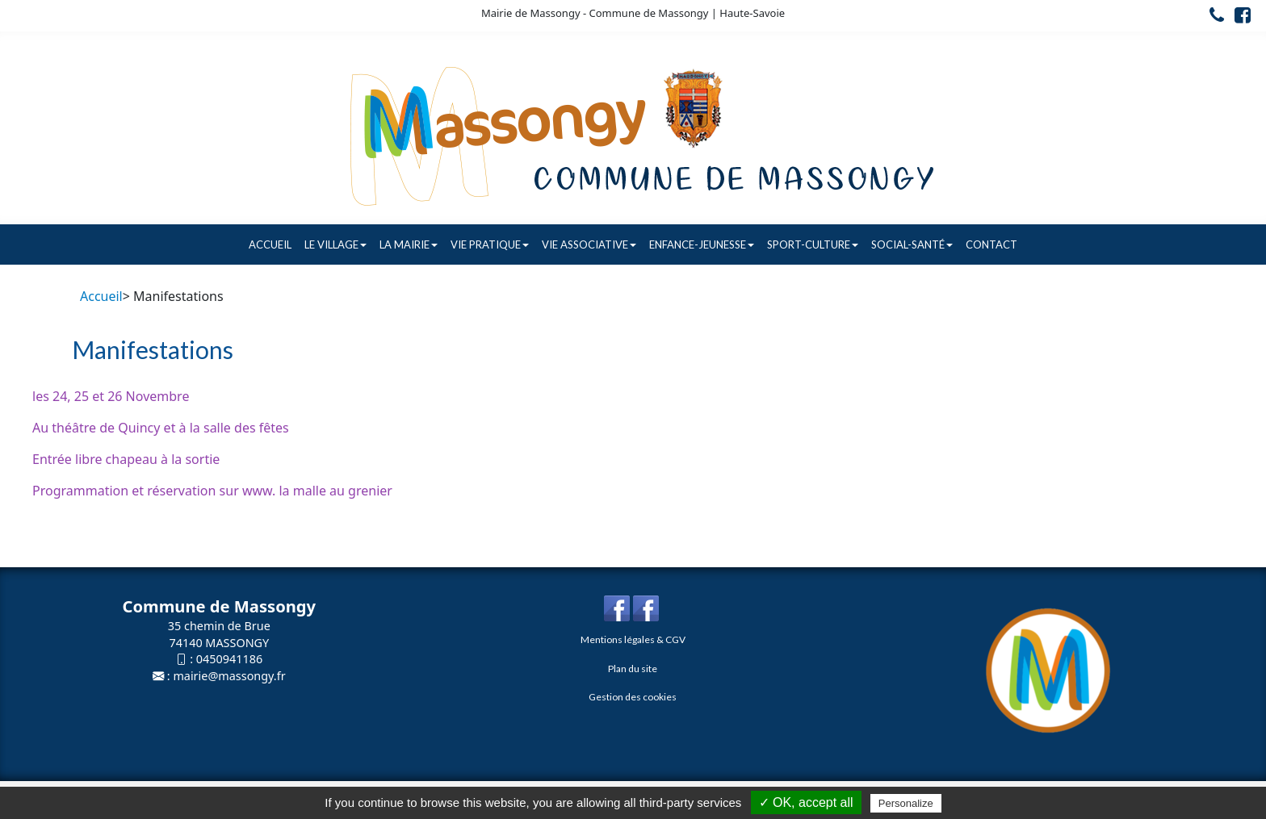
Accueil (270, 244)
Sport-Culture (812, 244)
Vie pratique (490, 244)
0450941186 (229, 658)
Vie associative (589, 244)
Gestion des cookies (633, 697)
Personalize (905, 803)
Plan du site (632, 668)
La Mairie (408, 244)
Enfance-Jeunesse (701, 244)
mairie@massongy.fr (229, 675)
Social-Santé (912, 244)
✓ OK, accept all (806, 802)
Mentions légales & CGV (633, 639)
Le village (335, 244)
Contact (991, 244)
